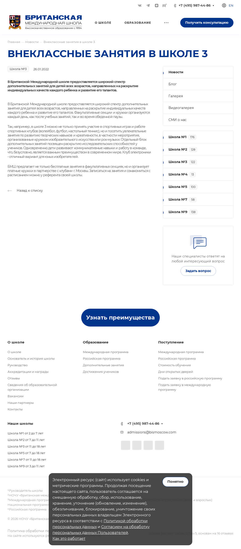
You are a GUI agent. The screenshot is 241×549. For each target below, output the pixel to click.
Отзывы (14, 378)
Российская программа (101, 358)
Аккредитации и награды (28, 372)
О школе (14, 352)
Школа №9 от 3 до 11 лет (26, 466)
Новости (176, 72)
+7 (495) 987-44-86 (195, 6)
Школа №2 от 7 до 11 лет (26, 440)
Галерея (176, 96)
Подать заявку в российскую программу (190, 378)
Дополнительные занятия (103, 365)
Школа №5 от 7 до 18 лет (26, 453)
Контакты (15, 409)
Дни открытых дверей (175, 372)
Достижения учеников (101, 372)
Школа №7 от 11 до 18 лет (27, 459)
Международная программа (106, 352)
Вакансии (16, 396)
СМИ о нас (178, 120)
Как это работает (68, 538)
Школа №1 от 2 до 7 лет (25, 433)
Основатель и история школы (31, 358)
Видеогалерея (181, 108)
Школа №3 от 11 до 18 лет (27, 446)
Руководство (18, 365)
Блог (173, 84)
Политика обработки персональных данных (46, 531)
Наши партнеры (21, 403)
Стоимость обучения (174, 365)
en (231, 5)
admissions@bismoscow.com (151, 432)
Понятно (175, 481)
